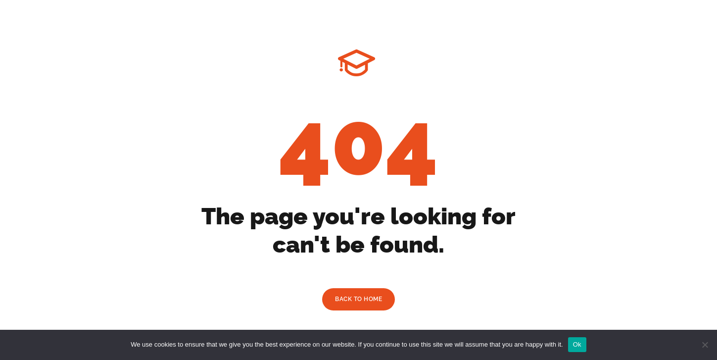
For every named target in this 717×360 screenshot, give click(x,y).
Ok (577, 344)
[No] (705, 345)
